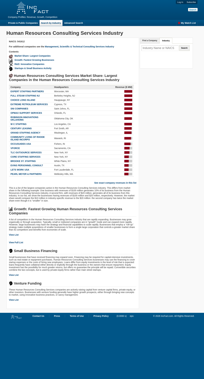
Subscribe (191, 2)
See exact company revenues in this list (115, 183)
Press (57, 316)
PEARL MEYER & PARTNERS (26, 174)
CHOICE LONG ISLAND (23, 100)
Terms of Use (77, 316)
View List (13, 235)
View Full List (16, 242)
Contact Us (38, 316)
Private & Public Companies (23, 23)
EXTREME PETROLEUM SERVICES (29, 104)
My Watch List (187, 23)
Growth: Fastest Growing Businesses (34, 60)
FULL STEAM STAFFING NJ (25, 95)
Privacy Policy (101, 316)
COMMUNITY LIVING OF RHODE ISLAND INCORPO (28, 138)
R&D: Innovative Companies (29, 64)
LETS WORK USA (20, 169)
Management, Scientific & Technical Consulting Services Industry (79, 46)
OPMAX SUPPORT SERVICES (26, 113)
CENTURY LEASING (21, 128)
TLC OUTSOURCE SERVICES (26, 152)
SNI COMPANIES (19, 108)
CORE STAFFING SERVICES (25, 157)
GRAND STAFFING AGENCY (25, 132)
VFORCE (15, 148)
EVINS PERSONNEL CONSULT (27, 165)
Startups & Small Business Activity (33, 68)
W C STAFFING (18, 124)
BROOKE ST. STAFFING (23, 161)
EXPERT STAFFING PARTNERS (27, 91)
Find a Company (149, 40)
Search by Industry (51, 23)
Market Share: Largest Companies (33, 56)
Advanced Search (73, 23)
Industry (166, 41)
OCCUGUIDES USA (21, 144)
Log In (180, 2)
